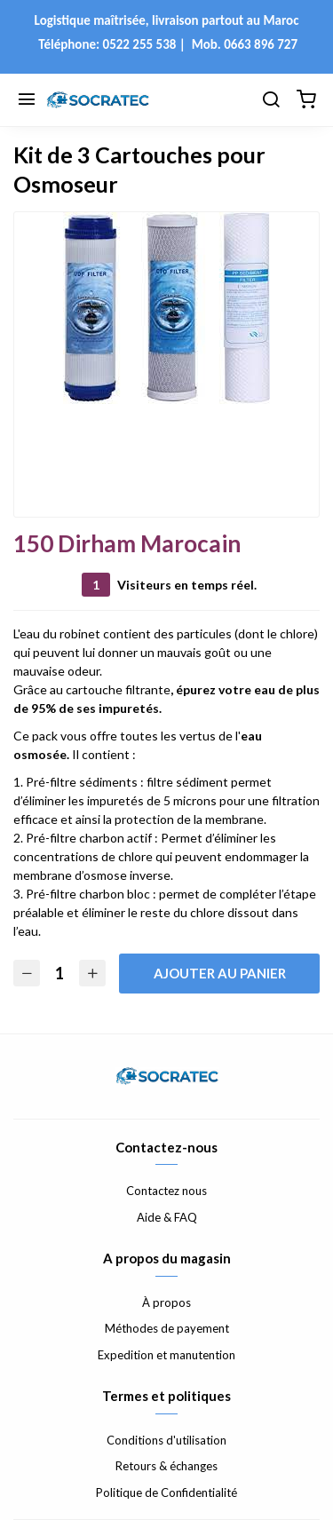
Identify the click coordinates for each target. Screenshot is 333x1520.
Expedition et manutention (166, 1355)
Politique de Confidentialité (166, 1492)
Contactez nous (166, 1191)
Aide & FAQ (167, 1217)
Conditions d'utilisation (166, 1440)
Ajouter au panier (220, 973)
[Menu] (26, 100)
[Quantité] (59, 974)
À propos (166, 1302)
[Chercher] (271, 100)
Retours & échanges (166, 1466)
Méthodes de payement (167, 1328)
